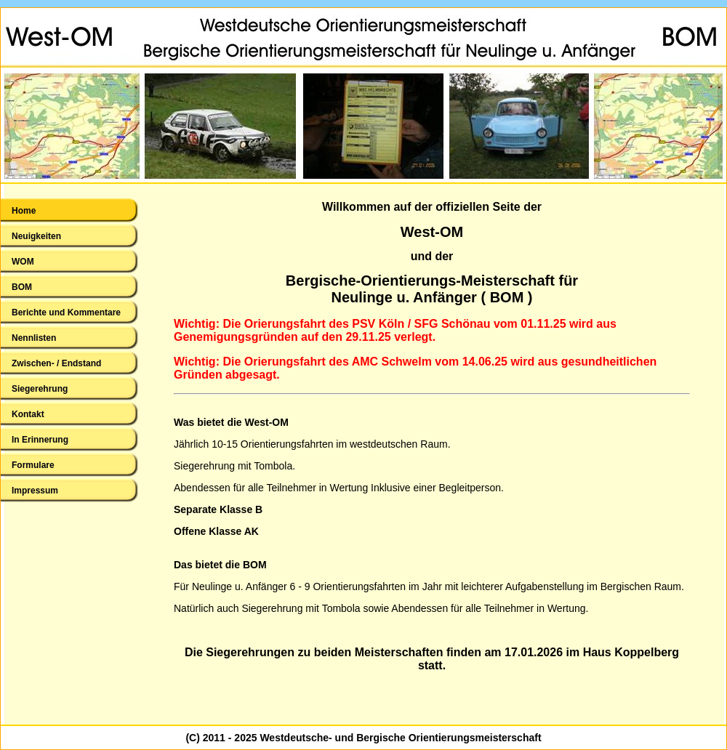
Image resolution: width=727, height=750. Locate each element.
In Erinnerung (40, 440)
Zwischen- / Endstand (56, 363)
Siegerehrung (40, 389)
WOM (23, 262)
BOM (22, 287)
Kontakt (28, 414)
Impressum (35, 490)
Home (24, 211)
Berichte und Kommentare (66, 312)
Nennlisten (34, 338)
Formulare (33, 465)
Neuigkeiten (36, 236)
